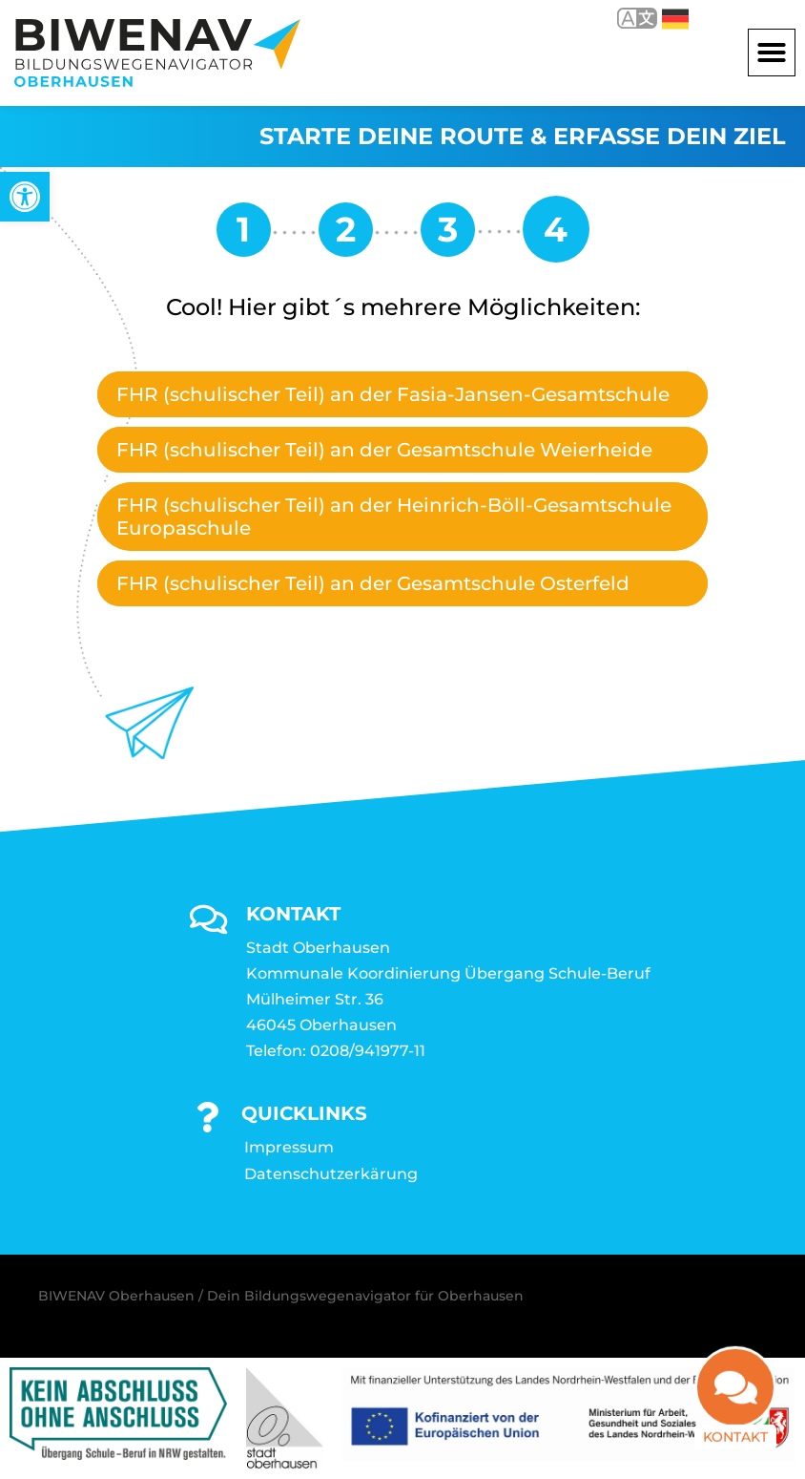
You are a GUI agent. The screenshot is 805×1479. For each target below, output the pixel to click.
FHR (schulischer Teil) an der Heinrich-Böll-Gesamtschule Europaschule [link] (393, 516)
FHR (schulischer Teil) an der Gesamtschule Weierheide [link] (384, 449)
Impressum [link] (289, 1147)
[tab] (402, 394)
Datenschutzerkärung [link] (331, 1174)
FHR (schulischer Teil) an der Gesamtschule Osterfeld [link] (373, 583)
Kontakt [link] (735, 1438)
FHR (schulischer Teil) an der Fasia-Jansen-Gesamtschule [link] (393, 394)
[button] (771, 52)
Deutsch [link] (675, 19)
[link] (25, 197)
